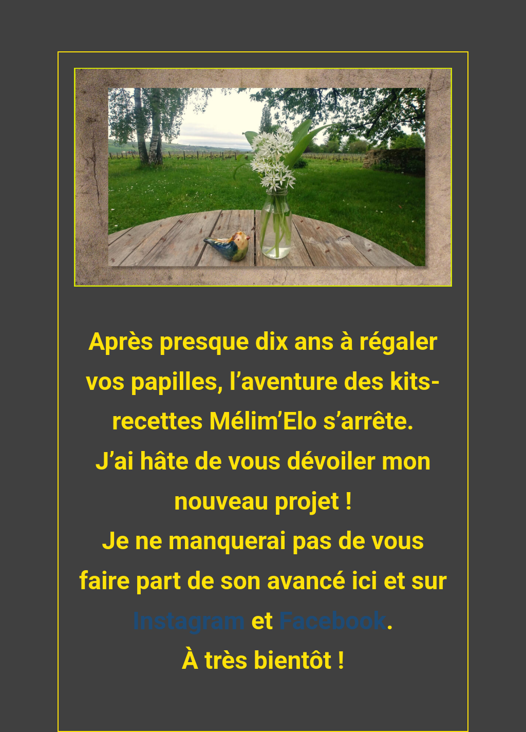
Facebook (332, 620)
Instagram (192, 620)
